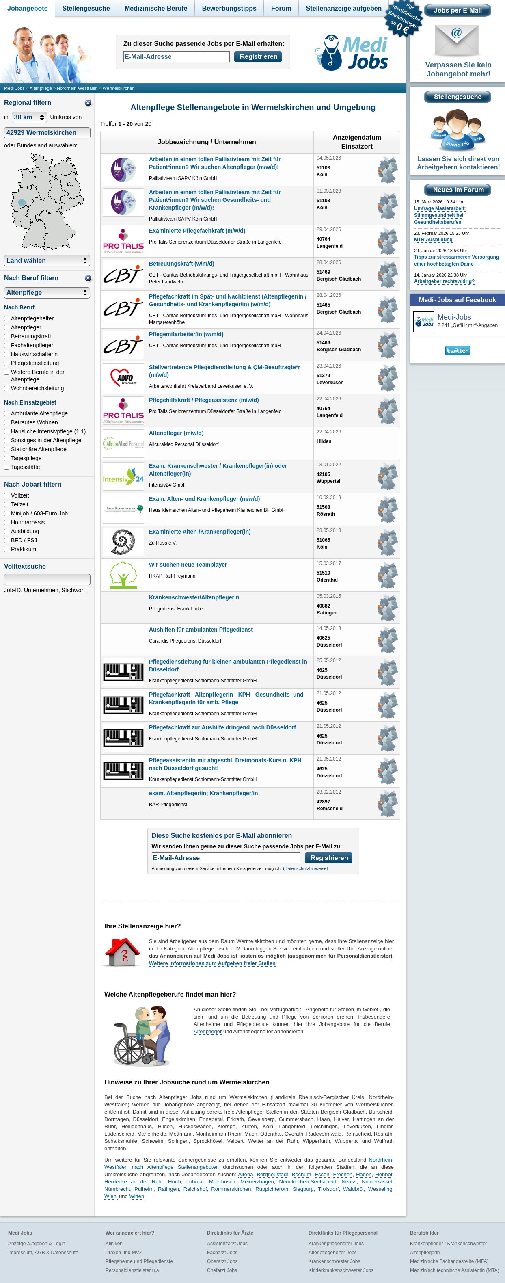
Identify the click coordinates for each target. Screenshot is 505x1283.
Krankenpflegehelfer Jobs (336, 1243)
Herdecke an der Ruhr (133, 1182)
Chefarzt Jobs (222, 1270)
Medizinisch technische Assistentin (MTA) (454, 1270)
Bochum (301, 1174)
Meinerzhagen (257, 1182)
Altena (245, 1174)
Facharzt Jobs (222, 1252)
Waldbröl (353, 1189)
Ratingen (168, 1189)
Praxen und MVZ (124, 1252)
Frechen (343, 1174)
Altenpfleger (208, 1031)
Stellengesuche (86, 8)
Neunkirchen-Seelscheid (308, 1182)
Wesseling (380, 1189)
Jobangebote (27, 8)
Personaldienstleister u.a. (133, 1270)
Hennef (383, 1174)
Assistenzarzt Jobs (227, 1243)
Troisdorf (328, 1189)
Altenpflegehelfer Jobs (333, 1252)
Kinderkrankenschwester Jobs (341, 1270)
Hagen (363, 1174)
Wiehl (111, 1196)
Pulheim (143, 1189)
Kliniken (114, 1243)
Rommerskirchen (231, 1189)
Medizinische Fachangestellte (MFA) (449, 1261)
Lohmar (195, 1182)
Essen (322, 1174)
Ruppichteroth (271, 1189)
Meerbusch (222, 1182)
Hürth (174, 1182)
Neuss (348, 1182)
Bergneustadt (272, 1174)
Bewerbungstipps (229, 8)
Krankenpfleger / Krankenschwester (448, 1243)
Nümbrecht (117, 1189)
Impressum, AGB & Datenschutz (43, 1252)
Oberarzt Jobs (222, 1261)
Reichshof (195, 1189)
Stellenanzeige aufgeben (344, 8)
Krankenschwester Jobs (334, 1261)
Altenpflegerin (425, 1252)
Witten (136, 1196)
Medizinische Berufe (156, 8)
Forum (281, 8)
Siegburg (303, 1189)
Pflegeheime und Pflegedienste (139, 1261)
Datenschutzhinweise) (306, 868)
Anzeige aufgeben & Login (36, 1243)
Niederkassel (377, 1182)
